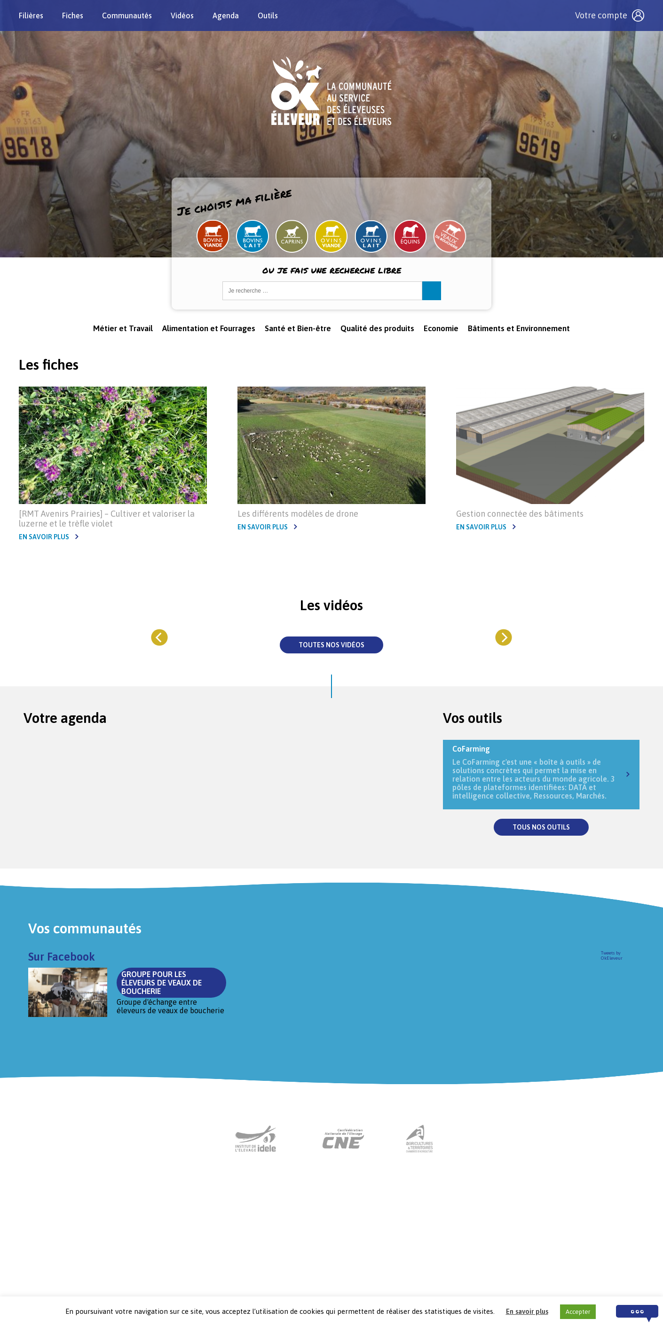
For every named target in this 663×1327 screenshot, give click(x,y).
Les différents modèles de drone (297, 514)
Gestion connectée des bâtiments (520, 514)
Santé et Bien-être (298, 328)
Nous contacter (322, 1269)
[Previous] (159, 637)
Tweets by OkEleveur (612, 955)
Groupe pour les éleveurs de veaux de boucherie (294, 974)
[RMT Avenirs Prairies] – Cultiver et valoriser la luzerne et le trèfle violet (107, 518)
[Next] (503, 637)
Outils (268, 15)
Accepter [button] (578, 1311)
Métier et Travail (123, 328)
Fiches (72, 15)
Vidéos (182, 15)
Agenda (226, 15)
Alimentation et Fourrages (208, 328)
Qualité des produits (377, 328)
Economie (441, 328)
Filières (31, 15)
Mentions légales (387, 1269)
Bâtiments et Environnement (519, 328)
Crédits (438, 1269)
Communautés (127, 15)
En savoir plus (44, 537)
